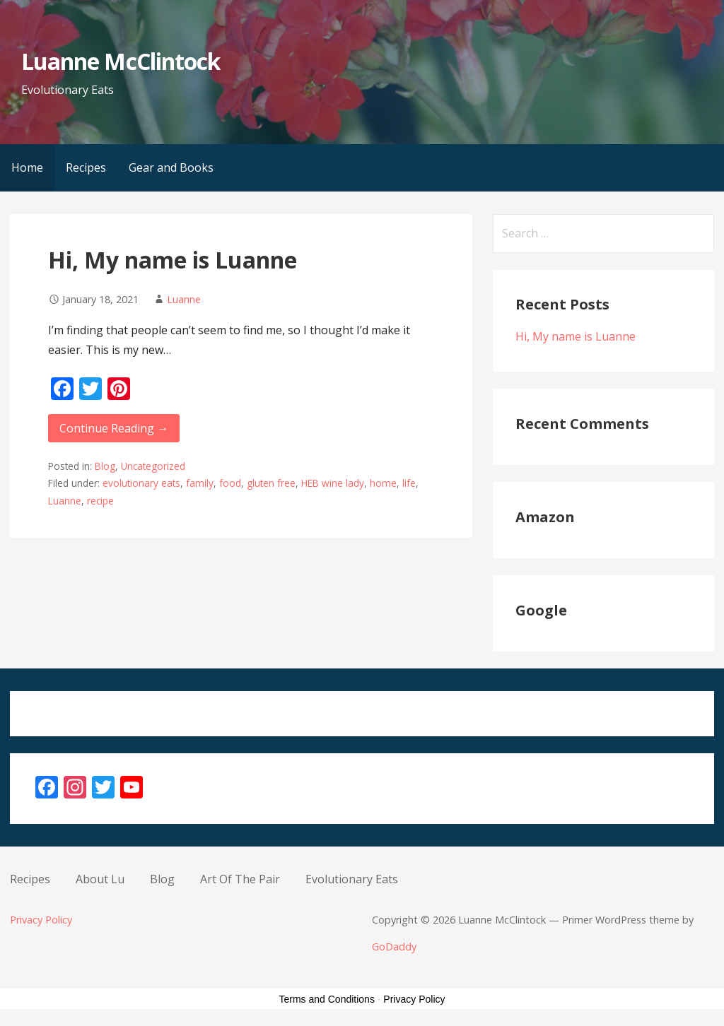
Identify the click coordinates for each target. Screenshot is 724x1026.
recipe (100, 500)
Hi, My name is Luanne (172, 259)
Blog (105, 466)
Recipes (86, 167)
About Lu (100, 879)
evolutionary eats (141, 483)
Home (27, 167)
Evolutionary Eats (351, 879)
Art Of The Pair (240, 879)
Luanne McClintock (120, 61)
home (383, 483)
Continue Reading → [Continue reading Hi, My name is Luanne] (113, 428)
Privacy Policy (41, 919)
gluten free (271, 483)
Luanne (184, 299)
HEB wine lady (332, 483)
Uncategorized (153, 466)
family (200, 483)
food (230, 483)
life (409, 483)
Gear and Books (171, 167)
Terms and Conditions (327, 999)
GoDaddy (394, 946)
